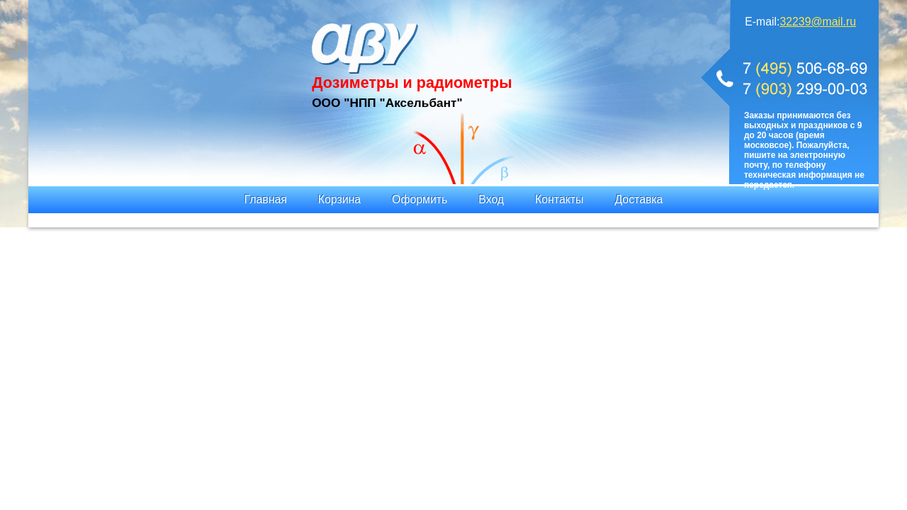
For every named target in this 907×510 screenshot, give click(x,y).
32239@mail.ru (817, 22)
